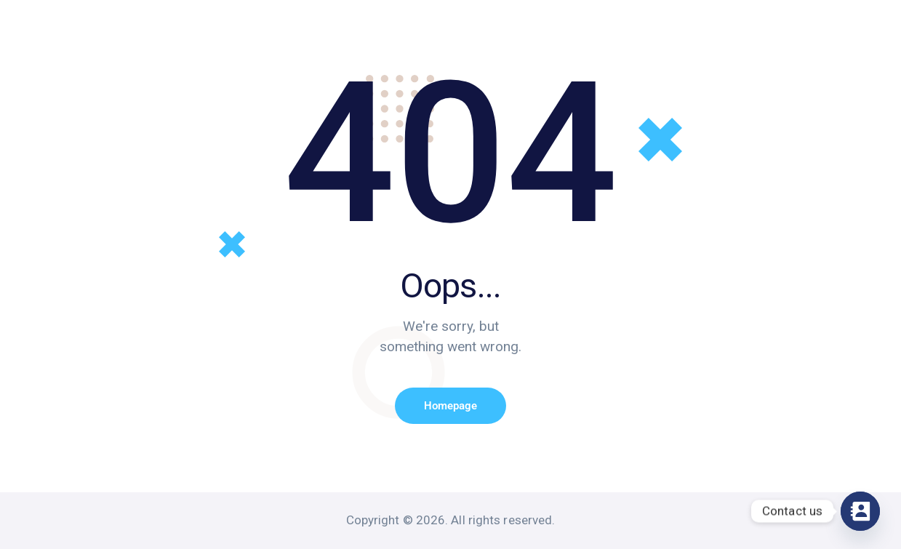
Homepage (450, 405)
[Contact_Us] (860, 511)
